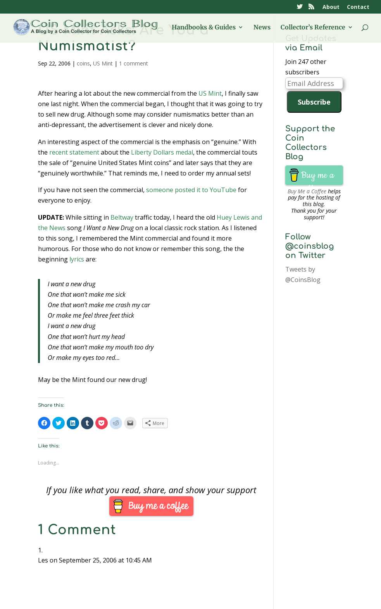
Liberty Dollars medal (162, 152)
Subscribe (314, 102)
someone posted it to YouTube (191, 190)
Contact (358, 7)
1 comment (133, 63)
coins (83, 63)
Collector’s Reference (313, 27)
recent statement (74, 152)
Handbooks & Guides (204, 27)
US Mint (103, 63)
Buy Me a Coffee (307, 191)
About (331, 7)
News (262, 27)
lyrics (76, 259)
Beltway (121, 217)
